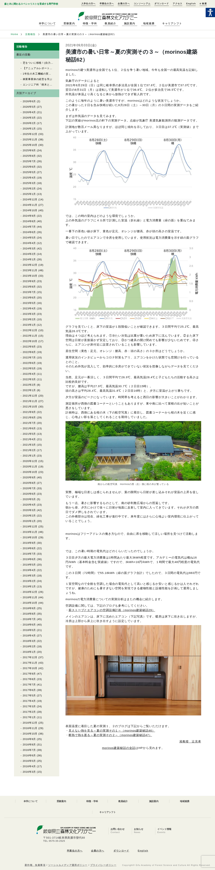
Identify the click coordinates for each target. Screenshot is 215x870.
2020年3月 (29, 510)
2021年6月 (29, 428)
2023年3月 (29, 313)
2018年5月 (29, 630)
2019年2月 (29, 581)
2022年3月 (29, 379)
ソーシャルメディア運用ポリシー (68, 865)
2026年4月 (29, 112)
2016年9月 (29, 739)
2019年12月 (30, 526)
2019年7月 (29, 553)
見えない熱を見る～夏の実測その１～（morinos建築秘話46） (112, 730)
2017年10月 (30, 668)
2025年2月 (29, 188)
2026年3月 (29, 117)
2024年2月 (29, 253)
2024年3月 (29, 248)
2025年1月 (29, 194)
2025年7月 (29, 161)
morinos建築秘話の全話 (118, 747)
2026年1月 (29, 128)
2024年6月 (29, 232)
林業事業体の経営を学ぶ (37, 79)
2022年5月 (29, 368)
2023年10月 (30, 275)
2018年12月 (30, 591)
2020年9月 (29, 477)
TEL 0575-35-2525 (54, 841)
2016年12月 (30, 722)
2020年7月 (29, 488)
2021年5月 (29, 433)
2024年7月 (29, 226)
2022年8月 (29, 352)
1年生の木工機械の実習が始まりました (46, 73)
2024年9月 (29, 215)
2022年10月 (30, 341)
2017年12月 (30, 657)
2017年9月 (29, 673)
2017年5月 (29, 695)
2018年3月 (29, 641)
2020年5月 (29, 499)
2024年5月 (29, 237)
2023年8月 (29, 286)
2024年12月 (30, 199)
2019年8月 (29, 548)
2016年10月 (30, 733)
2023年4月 (29, 308)
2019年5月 (29, 564)
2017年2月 (29, 711)
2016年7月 (29, 750)
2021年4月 (29, 439)
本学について (47, 23)
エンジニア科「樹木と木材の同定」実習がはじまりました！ (59, 84)
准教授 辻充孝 (190, 741)
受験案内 (69, 23)
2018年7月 (29, 619)
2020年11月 (30, 466)
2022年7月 (29, 357)
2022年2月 (29, 384)
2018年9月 (29, 608)
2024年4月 (29, 243)
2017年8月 (29, 679)
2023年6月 (29, 297)
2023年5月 (29, 303)
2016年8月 (29, 744)
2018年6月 (29, 624)
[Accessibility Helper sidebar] (210, 12)
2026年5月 (29, 106)
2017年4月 (29, 700)
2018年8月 (29, 613)
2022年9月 (29, 346)
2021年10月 (30, 406)
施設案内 (129, 23)
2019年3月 (29, 575)
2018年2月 (29, 646)
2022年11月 (30, 335)
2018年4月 (29, 635)
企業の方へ (124, 3)
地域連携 (148, 23)
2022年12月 (30, 330)
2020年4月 (29, 504)
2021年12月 (30, 395)
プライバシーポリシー (103, 865)
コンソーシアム (142, 3)
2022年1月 (29, 390)
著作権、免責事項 (35, 865)
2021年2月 (29, 450)
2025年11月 (30, 139)
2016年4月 (29, 766)
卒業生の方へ (107, 3)
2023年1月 (29, 324)
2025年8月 (29, 155)
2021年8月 (29, 417)
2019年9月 (29, 542)
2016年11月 (30, 728)
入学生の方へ (88, 3)
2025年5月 (29, 172)
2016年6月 (29, 755)
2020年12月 (30, 461)
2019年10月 (30, 537)
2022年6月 (29, 363)
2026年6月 (29, 101)
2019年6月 (29, 559)
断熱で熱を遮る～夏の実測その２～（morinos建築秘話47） (110, 735)
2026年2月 (29, 123)
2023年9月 (29, 281)
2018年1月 (29, 651)
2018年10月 (30, 602)
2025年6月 (29, 166)
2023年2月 (29, 319)
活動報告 (30, 34)
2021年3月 (29, 444)
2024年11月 (30, 204)
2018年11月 (30, 597)
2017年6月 (29, 690)
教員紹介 (110, 23)
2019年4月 (29, 570)
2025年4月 (29, 177)
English (191, 3)
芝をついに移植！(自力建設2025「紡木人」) (50, 62)
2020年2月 (29, 515)
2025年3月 (29, 183)
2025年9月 (29, 150)
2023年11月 (30, 270)
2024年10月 (30, 210)
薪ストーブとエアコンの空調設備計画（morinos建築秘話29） (112, 610)
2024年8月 (29, 221)
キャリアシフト (172, 23)
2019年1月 (29, 586)
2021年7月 (29, 422)
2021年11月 (30, 401)
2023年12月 (30, 264)
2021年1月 (29, 455)
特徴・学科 (90, 23)
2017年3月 (29, 706)
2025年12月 (30, 134)
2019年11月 (30, 531)
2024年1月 (29, 259)
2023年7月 (29, 292)
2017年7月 (29, 684)
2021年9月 (29, 412)
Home (14, 34)
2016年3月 (29, 771)
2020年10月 (30, 472)
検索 (203, 3)
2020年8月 (29, 482)
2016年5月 (29, 760)
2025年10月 (30, 144)
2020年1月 (29, 521)
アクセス (177, 3)
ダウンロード (161, 3)
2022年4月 (29, 373)
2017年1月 (29, 717)
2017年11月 (30, 662)
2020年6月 (29, 493)
